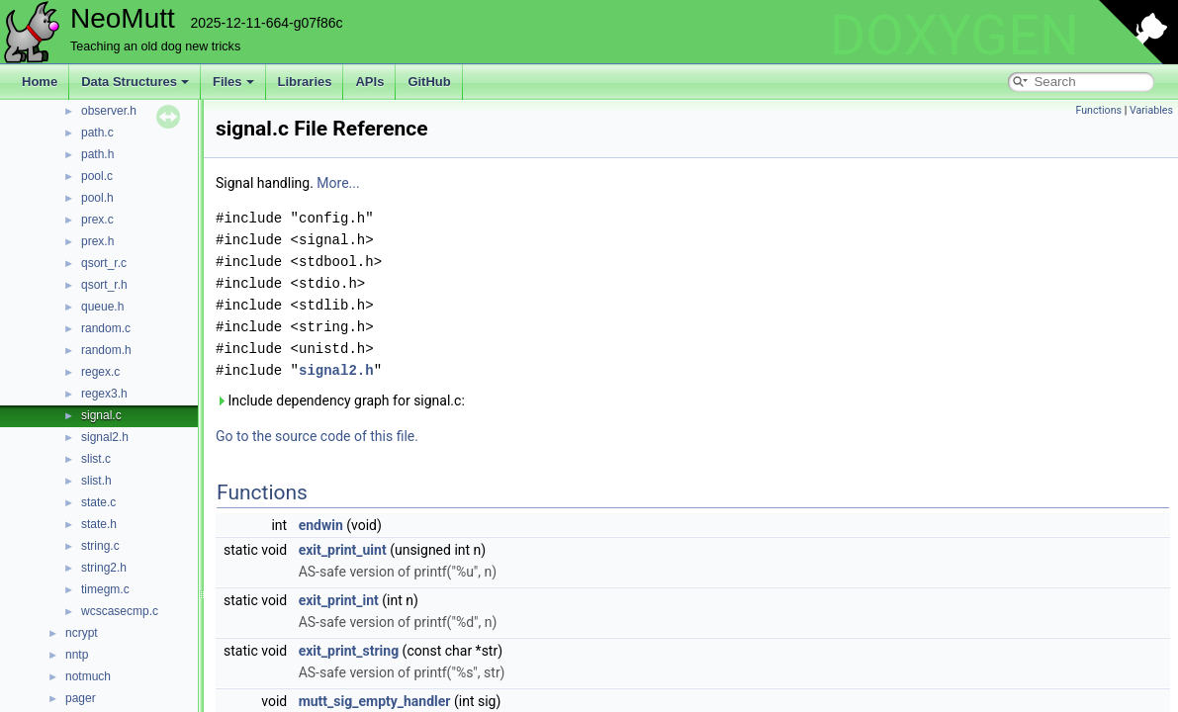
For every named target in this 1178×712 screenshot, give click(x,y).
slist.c (96, 459)
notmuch (88, 676)
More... (338, 183)
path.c (97, 132)
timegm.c (105, 589)
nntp (76, 655)
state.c (98, 502)
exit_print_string (349, 651)
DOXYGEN (954, 35)
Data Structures (135, 81)
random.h (106, 350)
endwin (321, 525)
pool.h (97, 198)
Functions (1098, 110)
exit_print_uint (343, 550)
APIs (369, 81)
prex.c (97, 219)
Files (233, 81)
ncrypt (81, 633)
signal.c (101, 415)
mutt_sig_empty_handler (375, 701)
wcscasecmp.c (119, 611)
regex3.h (104, 393)
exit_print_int (339, 600)
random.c (106, 328)
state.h (99, 524)
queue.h (102, 306)
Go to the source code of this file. (317, 436)
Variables (1151, 110)
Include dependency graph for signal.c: (340, 400)
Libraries (305, 81)
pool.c (97, 176)
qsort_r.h (104, 285)
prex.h (97, 241)
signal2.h (105, 437)
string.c (100, 546)
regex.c (100, 372)
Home (39, 81)
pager (80, 698)
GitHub (429, 81)
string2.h (104, 568)
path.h (97, 154)
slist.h (96, 481)
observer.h (108, 111)
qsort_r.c (104, 263)
